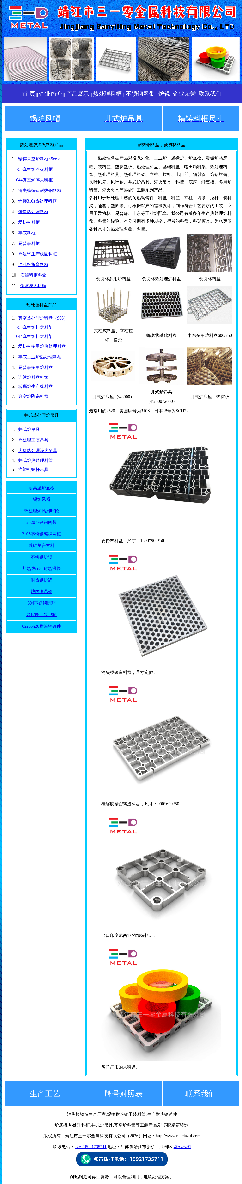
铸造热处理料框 (33, 211)
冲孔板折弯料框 (33, 264)
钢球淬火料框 (33, 285)
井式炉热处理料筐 (35, 460)
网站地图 (182, 1146)
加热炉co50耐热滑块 (41, 568)
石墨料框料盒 (33, 275)
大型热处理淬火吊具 (37, 450)
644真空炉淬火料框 (34, 180)
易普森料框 (29, 243)
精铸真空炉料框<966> (39, 158)
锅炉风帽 (41, 499)
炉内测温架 (41, 591)
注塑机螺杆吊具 (33, 469)
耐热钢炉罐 (41, 580)
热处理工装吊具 (33, 440)
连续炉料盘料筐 (33, 377)
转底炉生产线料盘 (35, 386)
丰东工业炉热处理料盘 (39, 356)
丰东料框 (27, 232)
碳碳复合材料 (41, 545)
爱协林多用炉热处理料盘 (42, 346)
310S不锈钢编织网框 (41, 534)
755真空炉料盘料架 (34, 327)
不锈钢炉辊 (41, 557)
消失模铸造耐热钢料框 (39, 190)
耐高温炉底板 (41, 487)
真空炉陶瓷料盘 (33, 396)
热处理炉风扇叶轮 (41, 510)
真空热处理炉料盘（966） (43, 318)
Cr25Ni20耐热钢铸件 (41, 626)
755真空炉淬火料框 (34, 169)
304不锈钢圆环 (42, 603)
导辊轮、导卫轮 (41, 614)
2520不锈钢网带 (41, 522)
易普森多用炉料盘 (35, 367)
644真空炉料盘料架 (34, 336)
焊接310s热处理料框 (37, 201)
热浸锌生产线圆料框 (37, 254)
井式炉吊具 (29, 429)
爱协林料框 (29, 222)
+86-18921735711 (90, 1146)
